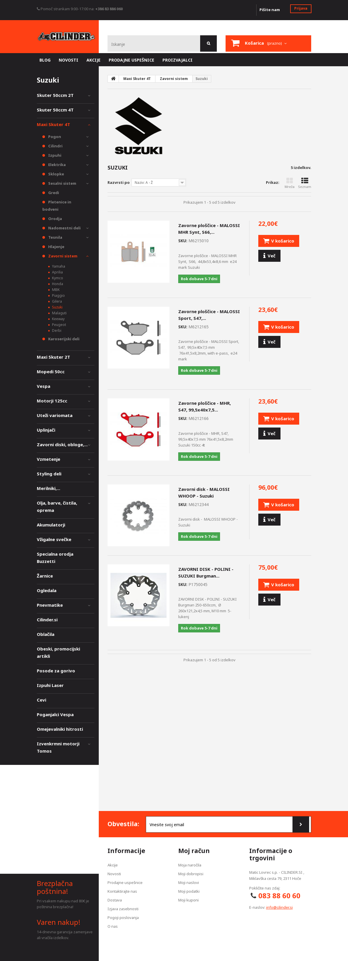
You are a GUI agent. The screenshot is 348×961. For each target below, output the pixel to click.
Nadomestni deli (64, 228)
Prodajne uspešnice (125, 882)
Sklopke (55, 174)
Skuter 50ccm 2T (55, 95)
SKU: (182, 240)
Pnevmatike (50, 605)
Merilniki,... (48, 488)
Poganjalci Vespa (55, 714)
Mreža (290, 183)
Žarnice (45, 576)
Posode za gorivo (56, 671)
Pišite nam (269, 9)
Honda (57, 283)
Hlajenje (55, 246)
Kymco (57, 277)
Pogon (54, 136)
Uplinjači (46, 430)
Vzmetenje (48, 459)
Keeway (58, 318)
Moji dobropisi (190, 873)
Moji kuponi (188, 900)
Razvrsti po (119, 182)
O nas (113, 926)
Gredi (53, 192)
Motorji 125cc (52, 401)
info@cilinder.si (279, 907)
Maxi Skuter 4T (53, 124)
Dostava (115, 900)
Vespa (43, 386)
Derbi (56, 330)
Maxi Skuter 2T (53, 357)
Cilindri (55, 146)
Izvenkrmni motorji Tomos (58, 747)
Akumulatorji (51, 525)
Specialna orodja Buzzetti (55, 557)
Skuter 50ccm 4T (55, 110)
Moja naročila (189, 865)
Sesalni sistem (61, 183)
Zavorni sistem (62, 256)
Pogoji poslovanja (123, 917)
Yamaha (58, 266)
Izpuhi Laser (50, 685)
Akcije (113, 865)
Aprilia (57, 272)
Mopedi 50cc (51, 371)
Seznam (304, 183)
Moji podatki (189, 891)
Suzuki (57, 307)
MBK (55, 289)
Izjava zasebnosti (123, 908)
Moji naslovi (188, 882)
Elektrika (56, 164)
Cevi (41, 700)
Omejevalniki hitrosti (60, 729)
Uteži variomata (54, 415)
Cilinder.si (47, 619)
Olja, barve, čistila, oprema (57, 506)
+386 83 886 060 (109, 8)
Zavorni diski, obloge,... (62, 444)
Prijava (300, 8)
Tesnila (54, 237)
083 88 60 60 (279, 895)
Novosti (114, 873)
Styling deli (49, 474)
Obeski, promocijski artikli (58, 652)
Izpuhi (54, 155)
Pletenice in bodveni (56, 205)
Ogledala (46, 590)
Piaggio (58, 295)
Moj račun (194, 851)
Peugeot (58, 324)
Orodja (54, 218)
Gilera (56, 301)
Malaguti (59, 313)
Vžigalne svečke (54, 539)
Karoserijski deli (63, 338)
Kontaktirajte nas (122, 891)
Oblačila (45, 634)
